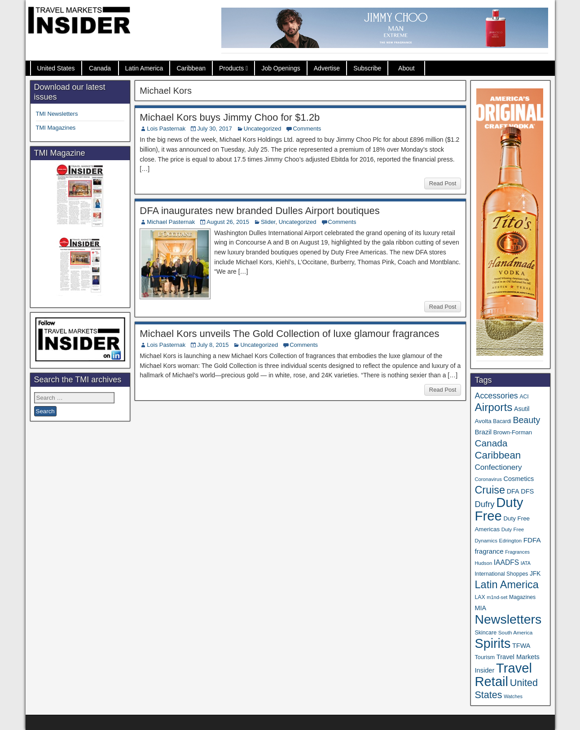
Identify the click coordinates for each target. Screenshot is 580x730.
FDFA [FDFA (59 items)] (532, 540)
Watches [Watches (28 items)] (513, 696)
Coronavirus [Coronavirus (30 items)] (488, 479)
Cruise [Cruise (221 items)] (490, 490)
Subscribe (367, 68)
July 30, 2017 (214, 128)
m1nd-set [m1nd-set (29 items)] (497, 597)
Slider (268, 222)
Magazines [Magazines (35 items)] (522, 597)
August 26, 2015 (228, 222)
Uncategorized (262, 128)
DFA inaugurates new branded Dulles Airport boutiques (259, 210)
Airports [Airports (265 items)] (493, 407)
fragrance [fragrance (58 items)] (489, 551)
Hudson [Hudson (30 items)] (483, 563)
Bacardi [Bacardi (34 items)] (502, 421)
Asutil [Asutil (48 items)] (521, 408)
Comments (307, 128)
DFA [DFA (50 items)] (513, 491)
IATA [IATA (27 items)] (526, 563)
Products (231, 68)
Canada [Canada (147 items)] (491, 443)
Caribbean (191, 68)
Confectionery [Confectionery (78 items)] (498, 467)
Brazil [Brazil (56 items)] (483, 432)
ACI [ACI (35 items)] (523, 396)
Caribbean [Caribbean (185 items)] (498, 455)
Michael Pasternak (171, 222)
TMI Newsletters (57, 113)
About (406, 68)
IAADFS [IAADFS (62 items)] (506, 562)
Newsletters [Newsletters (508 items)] (508, 619)
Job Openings (280, 68)
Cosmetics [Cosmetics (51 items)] (519, 478)
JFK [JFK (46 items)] (535, 573)
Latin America (144, 68)
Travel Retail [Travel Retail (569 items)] (503, 675)
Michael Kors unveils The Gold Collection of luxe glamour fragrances (289, 333)
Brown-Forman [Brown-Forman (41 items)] (512, 432)
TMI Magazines (56, 127)
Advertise (327, 68)
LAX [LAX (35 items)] (480, 597)
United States (56, 68)
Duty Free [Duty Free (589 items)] (499, 509)
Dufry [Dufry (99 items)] (484, 504)
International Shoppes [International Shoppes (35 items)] (501, 574)
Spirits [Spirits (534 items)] (492, 643)
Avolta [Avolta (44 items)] (483, 421)
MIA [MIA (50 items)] (480, 608)
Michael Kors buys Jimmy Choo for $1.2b (230, 117)
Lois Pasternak (166, 128)
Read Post (443, 183)
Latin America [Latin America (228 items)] (506, 584)
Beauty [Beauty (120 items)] (526, 420)
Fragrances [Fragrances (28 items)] (517, 552)
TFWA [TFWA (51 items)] (521, 645)
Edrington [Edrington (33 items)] (510, 540)
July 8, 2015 (212, 344)
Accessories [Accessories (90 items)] (496, 395)
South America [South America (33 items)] (515, 632)
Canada (100, 68)
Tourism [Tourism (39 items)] (485, 657)
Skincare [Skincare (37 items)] (486, 632)
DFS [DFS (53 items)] (527, 491)
